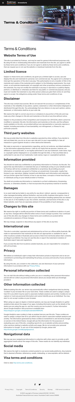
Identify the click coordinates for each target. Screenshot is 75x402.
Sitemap (50, 389)
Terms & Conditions (31, 389)
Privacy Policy (34, 266)
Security (42, 389)
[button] (3, 3)
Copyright (19, 389)
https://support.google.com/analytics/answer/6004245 (23, 310)
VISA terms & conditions (62, 389)
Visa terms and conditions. (23, 363)
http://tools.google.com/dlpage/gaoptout (19, 329)
